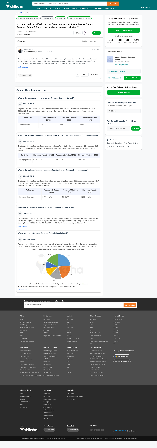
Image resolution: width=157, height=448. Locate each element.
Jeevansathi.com (48, 414)
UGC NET (116, 337)
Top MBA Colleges (25, 329)
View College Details (121, 65)
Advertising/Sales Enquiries (75, 403)
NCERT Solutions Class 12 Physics (30, 382)
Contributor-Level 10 (44, 52)
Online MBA (23, 345)
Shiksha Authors (25, 409)
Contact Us (23, 414)
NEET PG (70, 329)
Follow (86, 33)
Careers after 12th (25, 358)
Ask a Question (24, 363)
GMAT (69, 371)
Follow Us (93, 433)
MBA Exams (23, 337)
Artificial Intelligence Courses (98, 366)
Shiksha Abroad (48, 422)
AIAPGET (70, 343)
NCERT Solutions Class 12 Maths (30, 379)
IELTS (68, 377)
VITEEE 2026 (47, 379)
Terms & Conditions (59, 445)
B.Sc (91, 332)
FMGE (69, 340)
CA (91, 337)
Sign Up (147, 7)
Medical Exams (71, 351)
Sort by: (84, 41)
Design (67, 8)
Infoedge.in (47, 400)
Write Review (74, 436)
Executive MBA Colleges (27, 334)
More (74, 8)
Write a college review (26, 366)
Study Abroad (84, 8)
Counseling (97, 8)
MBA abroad (70, 363)
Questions (110, 146)
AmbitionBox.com (49, 417)
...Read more (23, 67)
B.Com (92, 329)
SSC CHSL (116, 345)
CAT (21, 340)
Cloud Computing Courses (98, 371)
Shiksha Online (110, 8)
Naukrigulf (46, 409)
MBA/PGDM (61, 18)
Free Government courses (97, 360)
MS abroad (70, 366)
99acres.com (47, 411)
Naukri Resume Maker (50, 406)
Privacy (43, 445)
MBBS (92, 351)
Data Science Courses (96, 363)
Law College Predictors (27, 371)
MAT (21, 343)
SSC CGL (116, 343)
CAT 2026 (46, 366)
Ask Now (135, 128)
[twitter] (102, 437)
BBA (91, 334)
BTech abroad (71, 360)
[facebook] (98, 437)
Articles (22, 369)
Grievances (23, 445)
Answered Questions (117, 71)
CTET (115, 332)
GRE (68, 369)
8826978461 (50, 436)
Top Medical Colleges (73, 345)
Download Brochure (133, 78)
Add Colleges (71, 406)
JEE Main (46, 337)
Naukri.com (47, 403)
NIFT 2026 (47, 377)
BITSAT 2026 (47, 371)
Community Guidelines (114, 143)
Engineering (48, 8)
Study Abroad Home (72, 358)
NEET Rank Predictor (50, 360)
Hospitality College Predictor (28, 374)
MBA (39, 8)
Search (113, 3)
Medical (58, 8)
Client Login (70, 400)
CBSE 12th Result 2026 (50, 363)
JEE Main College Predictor (52, 382)
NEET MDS (70, 334)
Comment (94, 75)
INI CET (69, 337)
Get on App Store (122, 368)
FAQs (21, 411)
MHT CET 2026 (48, 374)
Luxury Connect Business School (79, 18)
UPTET (115, 334)
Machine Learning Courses (98, 369)
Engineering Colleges (50, 332)
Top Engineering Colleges (51, 329)
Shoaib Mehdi (29, 52)
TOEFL (69, 379)
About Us (23, 400)
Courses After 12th (25, 360)
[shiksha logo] (29, 435)
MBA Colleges (24, 332)
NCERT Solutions (25, 377)
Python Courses (94, 377)
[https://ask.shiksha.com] (21, 13)
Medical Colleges (72, 348)
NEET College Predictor (50, 358)
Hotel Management (95, 343)
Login (142, 7)
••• (69, 33)
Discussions (120, 146)
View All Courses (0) (115, 78)
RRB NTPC (116, 329)
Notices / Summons (34, 445)
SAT (68, 374)
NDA (114, 351)
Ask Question (130, 312)
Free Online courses (96, 358)
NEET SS (69, 332)
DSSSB (115, 340)
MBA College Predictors (27, 348)
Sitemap (49, 445)
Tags (128, 146)
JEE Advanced (48, 340)
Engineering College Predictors (52, 343)
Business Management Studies (28, 18)
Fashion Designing (95, 340)
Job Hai (46, 425)
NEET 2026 (47, 369)
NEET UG (70, 326)
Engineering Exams (49, 334)
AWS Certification (95, 374)
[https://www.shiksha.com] (15, 13)
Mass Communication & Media (99, 348)
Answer (96, 33)
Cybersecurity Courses (96, 379)
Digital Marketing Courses (97, 382)
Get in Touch (48, 433)
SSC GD (116, 348)
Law (91, 345)
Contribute (71, 433)
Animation (93, 326)
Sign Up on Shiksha (123, 30)
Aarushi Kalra (29, 246)
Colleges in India (47, 18)
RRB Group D (117, 326)
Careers (22, 406)
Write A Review (123, 92)
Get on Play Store (121, 363)
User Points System (131, 143)
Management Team (25, 403)
